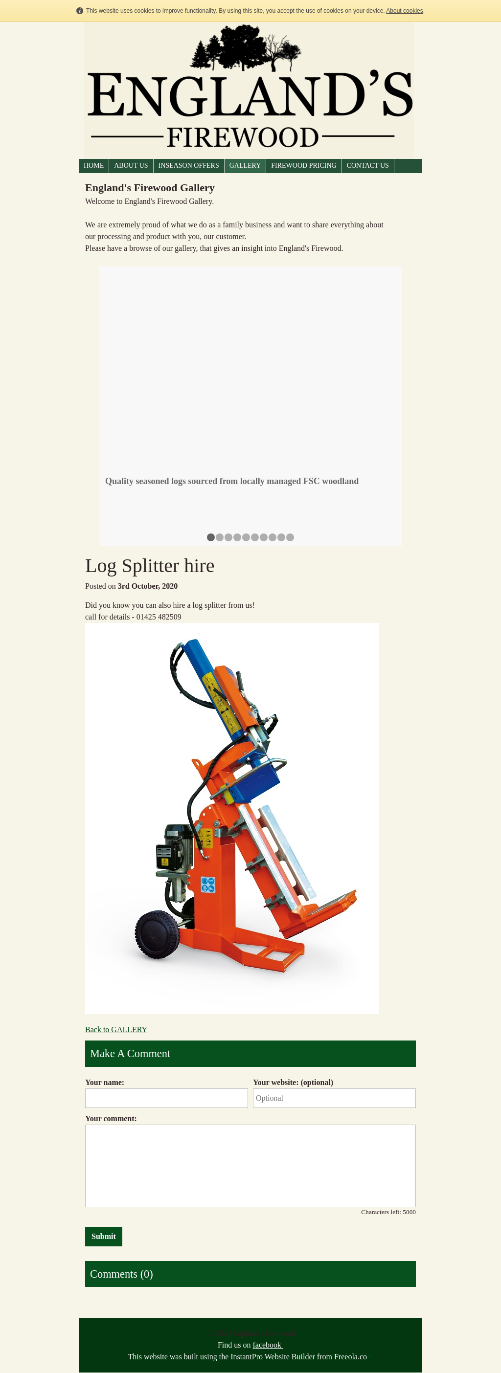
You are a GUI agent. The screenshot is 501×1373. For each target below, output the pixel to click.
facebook (267, 1345)
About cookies (404, 10)
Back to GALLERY (116, 1029)
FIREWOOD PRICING (303, 165)
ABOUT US (131, 165)
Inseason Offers (189, 165)
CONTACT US (368, 165)
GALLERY (245, 165)
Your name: (104, 1082)
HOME (94, 165)
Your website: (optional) (293, 1082)
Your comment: (111, 1118)
